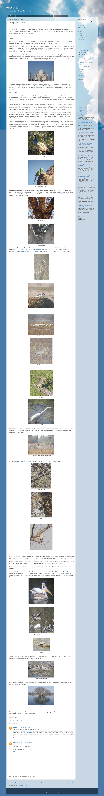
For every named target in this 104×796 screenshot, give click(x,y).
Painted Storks (35, 656)
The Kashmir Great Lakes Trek (85, 155)
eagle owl (59, 193)
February (83, 60)
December (83, 43)
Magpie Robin (23, 461)
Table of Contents (21, 16)
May (82, 56)
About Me (63, 16)
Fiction (41, 16)
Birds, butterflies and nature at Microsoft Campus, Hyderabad (85, 123)
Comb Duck (14, 251)
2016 (80, 35)
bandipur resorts (25, 731)
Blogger (61, 792)
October (83, 48)
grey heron (24, 249)
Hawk (33, 461)
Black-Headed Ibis (25, 251)
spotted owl (49, 193)
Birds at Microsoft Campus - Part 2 (86, 195)
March (82, 58)
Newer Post (13, 782)
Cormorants (70, 571)
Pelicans (11, 571)
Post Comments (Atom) (21, 785)
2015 (80, 37)
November (83, 46)
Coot (29, 461)
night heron (32, 249)
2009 (80, 75)
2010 (80, 73)
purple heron (41, 249)
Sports (56, 16)
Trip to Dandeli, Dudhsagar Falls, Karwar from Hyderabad (86, 175)
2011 (80, 71)
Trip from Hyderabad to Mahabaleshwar (86, 65)
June (82, 54)
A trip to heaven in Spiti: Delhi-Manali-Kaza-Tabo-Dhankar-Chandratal (85, 145)
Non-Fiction (49, 16)
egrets (16, 249)
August (82, 52)
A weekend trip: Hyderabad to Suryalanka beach (85, 206)
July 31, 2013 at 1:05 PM (24, 727)
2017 (80, 33)
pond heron (50, 249)
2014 (80, 39)
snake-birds (68, 573)
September (83, 50)
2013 (80, 42)
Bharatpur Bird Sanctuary (86, 62)
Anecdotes (13, 7)
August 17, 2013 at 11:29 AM (25, 742)
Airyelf (51, 792)
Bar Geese (35, 251)
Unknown (15, 727)
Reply (14, 737)
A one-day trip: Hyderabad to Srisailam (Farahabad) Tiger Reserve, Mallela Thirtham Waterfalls (85, 112)
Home (42, 782)
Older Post (70, 782)
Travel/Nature (32, 16)
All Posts (11, 16)
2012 (80, 69)
